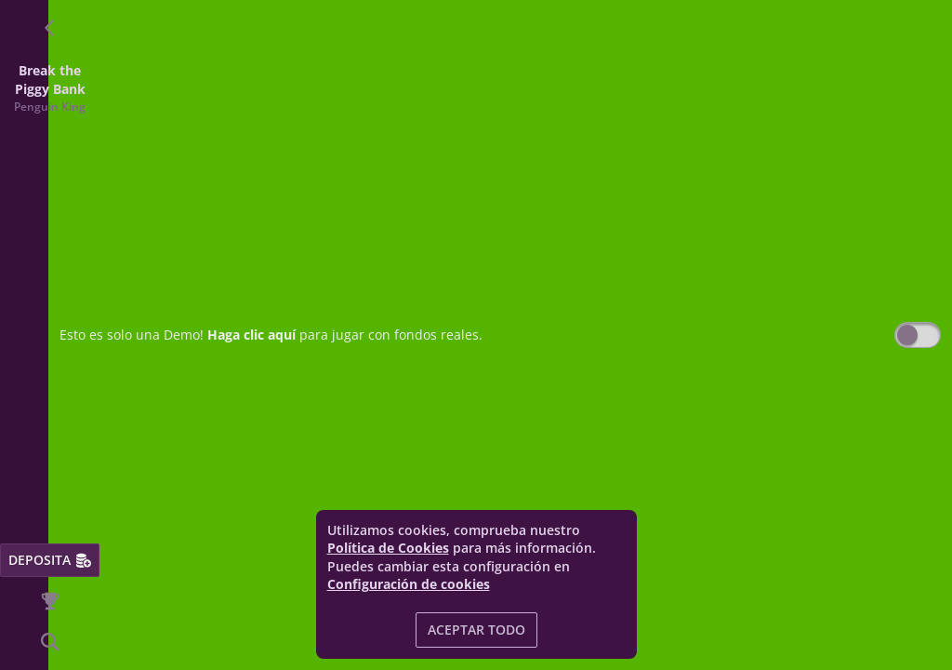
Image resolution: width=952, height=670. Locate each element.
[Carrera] (50, 601)
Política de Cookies (388, 547)
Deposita (49, 560)
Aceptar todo (476, 629)
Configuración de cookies (408, 584)
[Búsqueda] (50, 642)
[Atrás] (50, 28)
